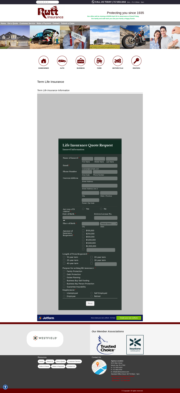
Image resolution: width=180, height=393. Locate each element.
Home (41, 361)
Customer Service (74, 361)
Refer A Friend (44, 366)
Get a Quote (60, 361)
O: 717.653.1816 (116, 367)
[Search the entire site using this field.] (46, 2)
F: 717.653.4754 (116, 369)
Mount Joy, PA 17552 (118, 365)
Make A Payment (58, 366)
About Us (50, 361)
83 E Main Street (116, 363)
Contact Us (71, 366)
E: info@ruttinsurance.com (120, 372)
